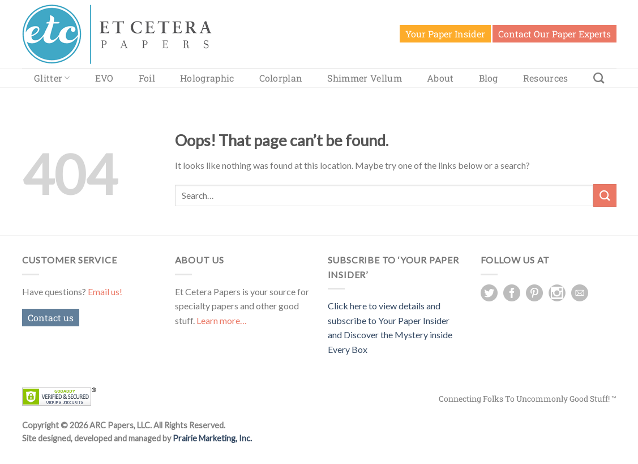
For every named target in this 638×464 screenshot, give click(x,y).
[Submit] (604, 195)
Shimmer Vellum (364, 78)
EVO (104, 78)
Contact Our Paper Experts (554, 34)
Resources (545, 78)
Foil (147, 78)
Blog (488, 78)
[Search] (598, 77)
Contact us (51, 317)
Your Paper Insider (445, 34)
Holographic (207, 78)
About (440, 78)
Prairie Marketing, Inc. (212, 438)
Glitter (52, 78)
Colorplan (281, 78)
